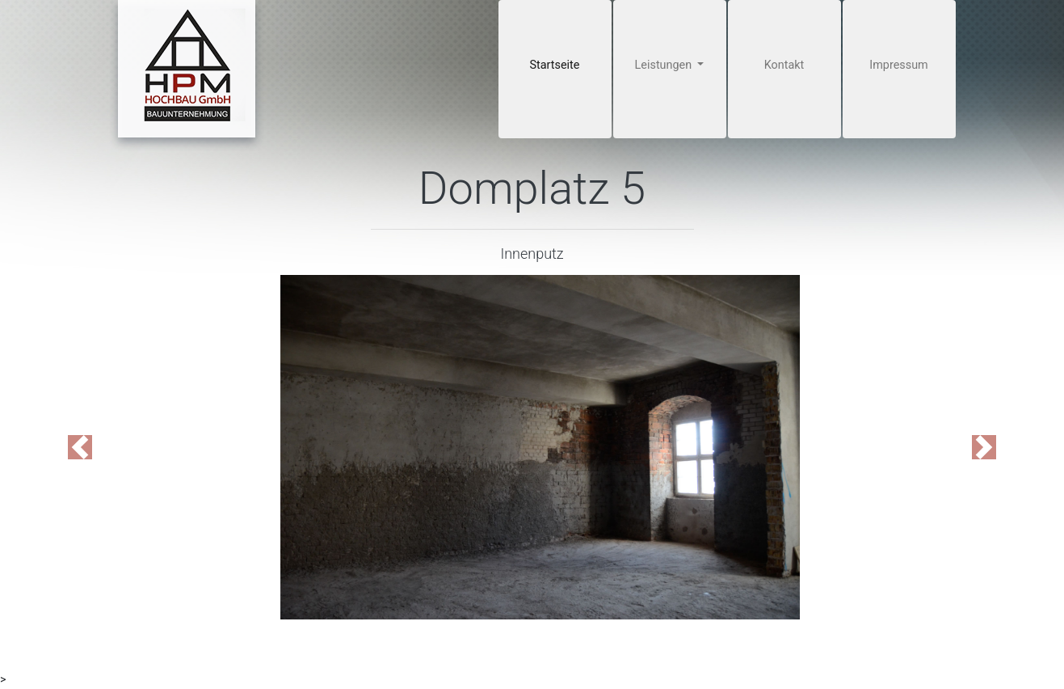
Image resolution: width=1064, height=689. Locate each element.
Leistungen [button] (665, 65)
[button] (80, 447)
